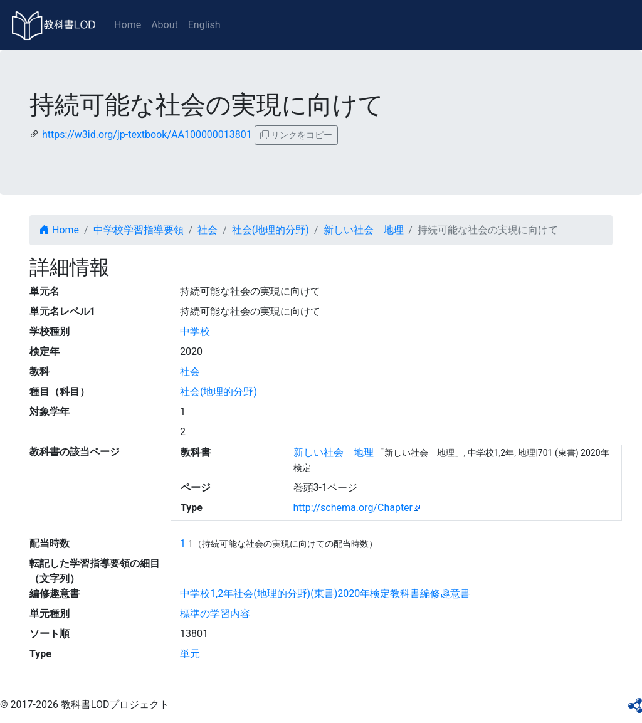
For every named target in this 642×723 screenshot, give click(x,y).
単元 (190, 654)
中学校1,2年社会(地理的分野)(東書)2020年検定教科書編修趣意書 (325, 593)
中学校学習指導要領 (138, 230)
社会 (207, 230)
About (164, 25)
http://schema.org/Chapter (353, 508)
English (204, 25)
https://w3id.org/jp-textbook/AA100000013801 (147, 134)
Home (127, 25)
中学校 (195, 331)
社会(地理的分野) (270, 230)
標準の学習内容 (215, 614)
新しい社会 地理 (364, 230)
